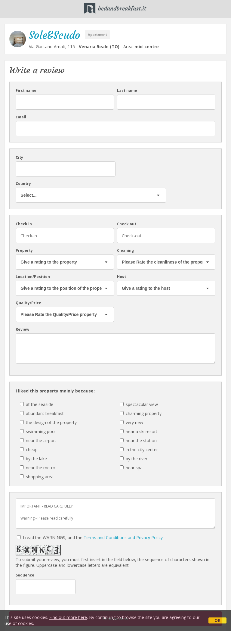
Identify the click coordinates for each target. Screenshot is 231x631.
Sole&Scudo (54, 35)
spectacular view (139, 404)
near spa (131, 467)
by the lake (33, 458)
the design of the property (48, 422)
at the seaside (36, 404)
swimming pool (38, 431)
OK (217, 620)
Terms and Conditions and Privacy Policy (123, 537)
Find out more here (68, 617)
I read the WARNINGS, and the (90, 537)
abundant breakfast (42, 413)
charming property (141, 413)
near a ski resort (138, 431)
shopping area (37, 476)
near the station (138, 440)
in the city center (139, 449)
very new (131, 422)
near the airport (38, 440)
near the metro (37, 467)
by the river (133, 458)
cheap (29, 449)
